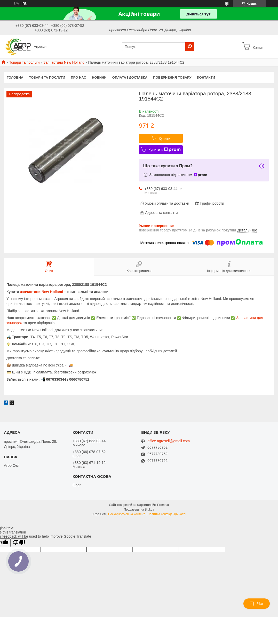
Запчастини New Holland (63, 62)
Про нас (78, 77)
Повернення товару (172, 77)
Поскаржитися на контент (126, 514)
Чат (257, 603)
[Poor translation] (19, 542)
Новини (99, 77)
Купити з (164, 149)
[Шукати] (189, 46)
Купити (164, 138)
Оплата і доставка (129, 77)
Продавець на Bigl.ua (139, 509)
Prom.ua (163, 505)
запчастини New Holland (41, 292)
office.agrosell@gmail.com (168, 441)
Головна (15, 77)
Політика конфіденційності (166, 514)
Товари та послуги (24, 62)
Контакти (206, 77)
